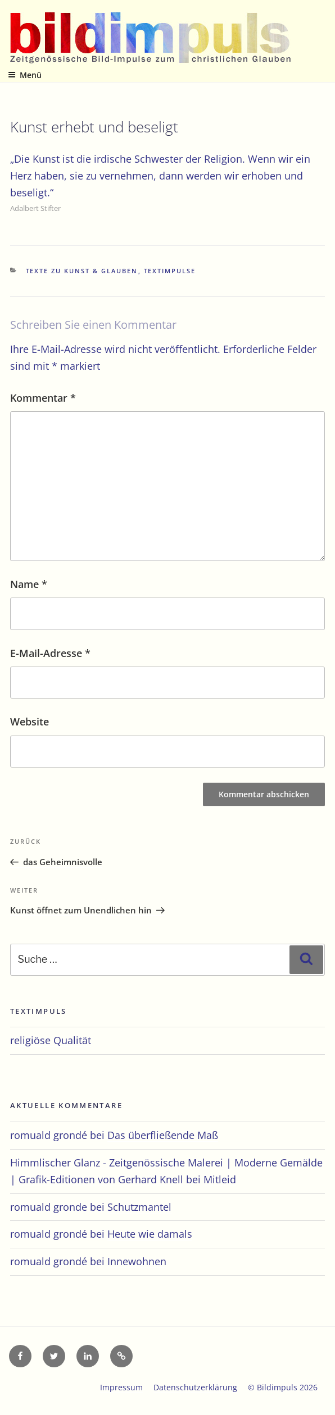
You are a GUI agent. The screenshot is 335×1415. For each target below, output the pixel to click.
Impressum (121, 1387)
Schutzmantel (139, 1207)
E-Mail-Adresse (50, 653)
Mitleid (219, 1179)
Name (28, 584)
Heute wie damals (149, 1234)
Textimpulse (170, 271)
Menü (25, 75)
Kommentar (43, 398)
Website (29, 721)
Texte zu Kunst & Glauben (82, 271)
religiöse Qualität (50, 1040)
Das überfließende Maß (162, 1135)
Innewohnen (136, 1261)
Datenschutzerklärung (195, 1387)
